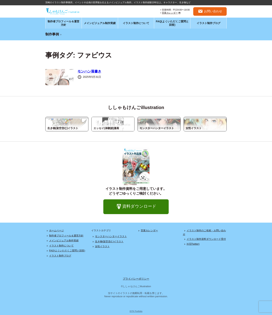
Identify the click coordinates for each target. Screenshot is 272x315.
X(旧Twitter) (193, 243)
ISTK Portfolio (136, 311)
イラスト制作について (136, 23)
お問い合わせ (210, 11)
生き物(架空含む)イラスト (109, 241)
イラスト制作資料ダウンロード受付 (206, 239)
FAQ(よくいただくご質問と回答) (172, 23)
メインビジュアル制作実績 (100, 23)
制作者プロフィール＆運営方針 (63, 23)
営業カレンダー (170, 13)
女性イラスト (102, 246)
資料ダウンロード (136, 207)
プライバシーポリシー (136, 278)
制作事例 (52, 34)
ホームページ (56, 230)
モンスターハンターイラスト (111, 236)
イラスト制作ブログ (208, 23)
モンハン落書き (89, 71)
